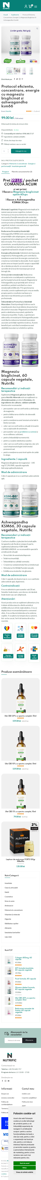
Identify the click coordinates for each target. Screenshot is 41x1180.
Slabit (7, 892)
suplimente (15, 15)
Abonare (29, 1040)
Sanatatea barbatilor (12, 932)
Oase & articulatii (11, 888)
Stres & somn (9, 901)
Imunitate (8, 883)
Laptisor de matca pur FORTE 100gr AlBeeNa (20, 860)
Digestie (8, 919)
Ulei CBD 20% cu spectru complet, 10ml (20, 716)
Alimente (8, 928)
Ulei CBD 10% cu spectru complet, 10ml (20, 764)
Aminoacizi (9, 905)
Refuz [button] (25, 1168)
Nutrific (8, 111)
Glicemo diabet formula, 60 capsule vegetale (25, 988)
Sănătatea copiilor (11, 923)
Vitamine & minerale (12, 914)
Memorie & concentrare (14, 910)
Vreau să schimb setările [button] (24, 1172)
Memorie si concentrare (18, 164)
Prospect (5, 172)
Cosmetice (9, 897)
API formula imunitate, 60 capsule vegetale (24, 969)
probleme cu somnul (28, 432)
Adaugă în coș (21, 151)
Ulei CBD (8, 937)
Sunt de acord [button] (24, 1163)
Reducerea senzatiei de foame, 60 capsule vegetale (24, 1010)
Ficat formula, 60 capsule (25, 979)
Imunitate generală (19, 166)
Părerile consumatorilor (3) (22, 172)
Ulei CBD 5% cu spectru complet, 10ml (20, 812)
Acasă (5, 15)
